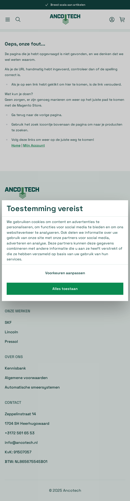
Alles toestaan (65, 288)
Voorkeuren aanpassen (65, 272)
